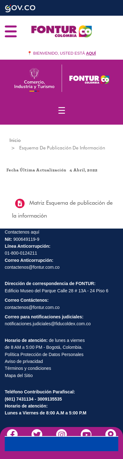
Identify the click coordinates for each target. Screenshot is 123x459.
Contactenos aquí (22, 232)
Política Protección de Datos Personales (44, 354)
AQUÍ (91, 53)
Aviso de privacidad (24, 361)
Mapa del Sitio (19, 375)
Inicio (15, 140)
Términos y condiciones (28, 368)
